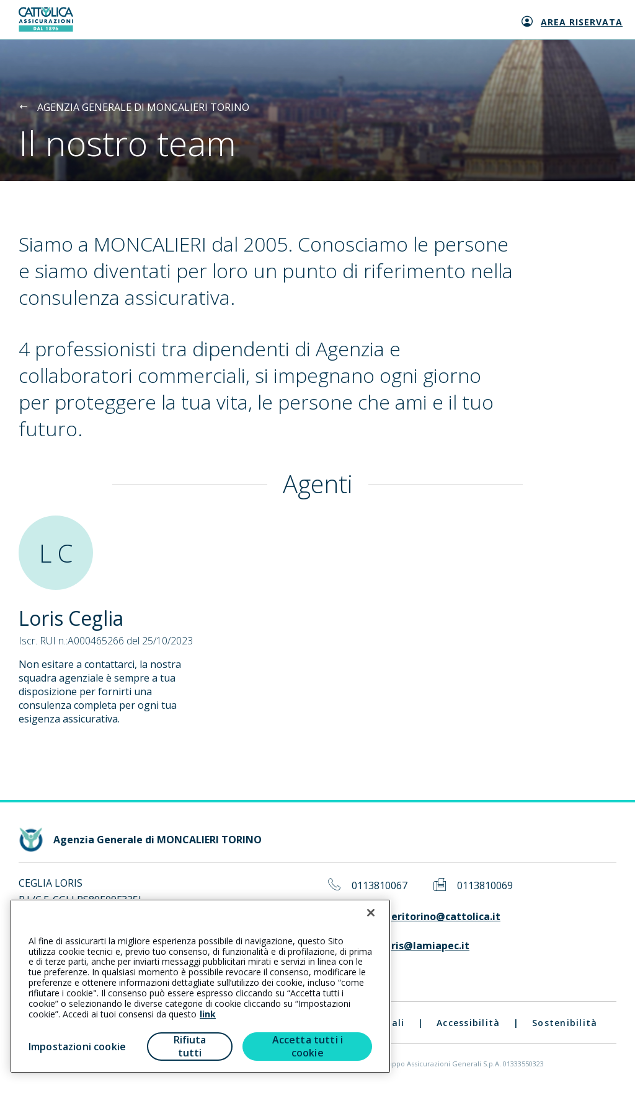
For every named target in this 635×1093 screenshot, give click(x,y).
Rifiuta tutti (190, 1046)
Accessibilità (468, 1023)
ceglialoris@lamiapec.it (410, 946)
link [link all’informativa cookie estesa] (208, 1014)
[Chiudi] (370, 912)
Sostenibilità (564, 1023)
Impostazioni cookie (77, 1046)
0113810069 (485, 886)
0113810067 (379, 886)
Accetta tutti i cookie (307, 1046)
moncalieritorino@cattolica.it (426, 917)
